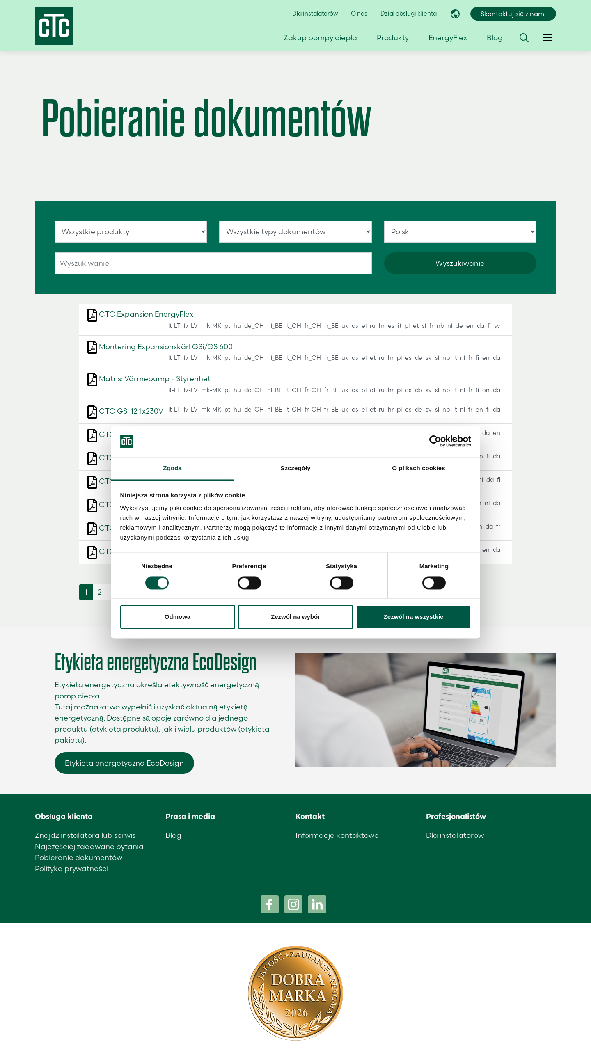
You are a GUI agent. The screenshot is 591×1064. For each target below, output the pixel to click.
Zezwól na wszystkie (414, 616)
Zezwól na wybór (295, 616)
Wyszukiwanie (460, 263)
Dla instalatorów (315, 13)
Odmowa (177, 616)
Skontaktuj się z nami (513, 14)
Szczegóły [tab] (295, 468)
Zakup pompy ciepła (320, 37)
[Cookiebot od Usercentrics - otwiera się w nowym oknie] (435, 441)
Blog (495, 37)
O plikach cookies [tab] (418, 468)
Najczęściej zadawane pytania (89, 846)
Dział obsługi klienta (408, 13)
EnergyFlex (447, 37)
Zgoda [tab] (172, 468)
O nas (359, 13)
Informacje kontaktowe (337, 835)
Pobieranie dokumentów (78, 857)
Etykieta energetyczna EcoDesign (124, 763)
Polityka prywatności (71, 868)
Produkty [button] (393, 37)
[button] (524, 37)
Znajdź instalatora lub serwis (85, 835)
